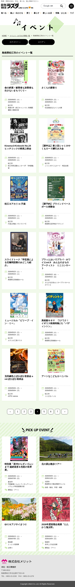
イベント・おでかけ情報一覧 (20, 36)
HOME (4, 36)
